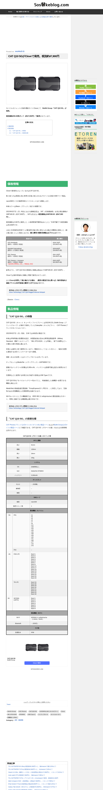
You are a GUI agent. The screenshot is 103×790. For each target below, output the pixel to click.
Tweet (8, 705)
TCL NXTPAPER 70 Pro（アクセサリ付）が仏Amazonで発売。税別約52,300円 (33, 779)
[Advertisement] (37, 34)
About (48, 11)
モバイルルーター (56, 715)
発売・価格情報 (20, 721)
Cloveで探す (37, 664)
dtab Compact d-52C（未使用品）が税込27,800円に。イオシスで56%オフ (31, 782)
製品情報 (10, 129)
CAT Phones (22, 712)
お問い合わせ (59, 11)
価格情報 (10, 127)
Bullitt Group (12, 712)
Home (10, 11)
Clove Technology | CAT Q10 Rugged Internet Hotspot (27, 293)
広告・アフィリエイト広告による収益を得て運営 (37, 17)
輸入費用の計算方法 (22, 11)
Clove (16, 300)
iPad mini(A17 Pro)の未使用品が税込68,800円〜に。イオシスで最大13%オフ (32, 785)
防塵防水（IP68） (13, 718)
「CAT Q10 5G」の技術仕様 (18, 134)
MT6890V (22, 715)
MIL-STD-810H (12, 715)
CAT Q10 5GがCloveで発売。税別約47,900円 (33, 56)
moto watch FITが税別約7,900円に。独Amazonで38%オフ (26, 776)
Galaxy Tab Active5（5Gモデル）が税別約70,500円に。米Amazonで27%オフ (32, 788)
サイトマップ (37, 11)
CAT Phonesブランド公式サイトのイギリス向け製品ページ (27, 426)
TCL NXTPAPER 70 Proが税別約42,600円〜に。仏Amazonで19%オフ (30, 770)
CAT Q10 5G (33, 712)
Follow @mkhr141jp (85, 247)
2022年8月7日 (20, 51)
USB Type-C (31, 715)
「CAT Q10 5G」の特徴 (17, 132)
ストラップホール (43, 715)
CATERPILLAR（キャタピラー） (49, 712)
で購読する (86, 87)
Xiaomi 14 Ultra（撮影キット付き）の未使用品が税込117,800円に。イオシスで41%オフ (36, 773)
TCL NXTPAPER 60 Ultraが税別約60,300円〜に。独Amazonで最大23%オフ (32, 767)
